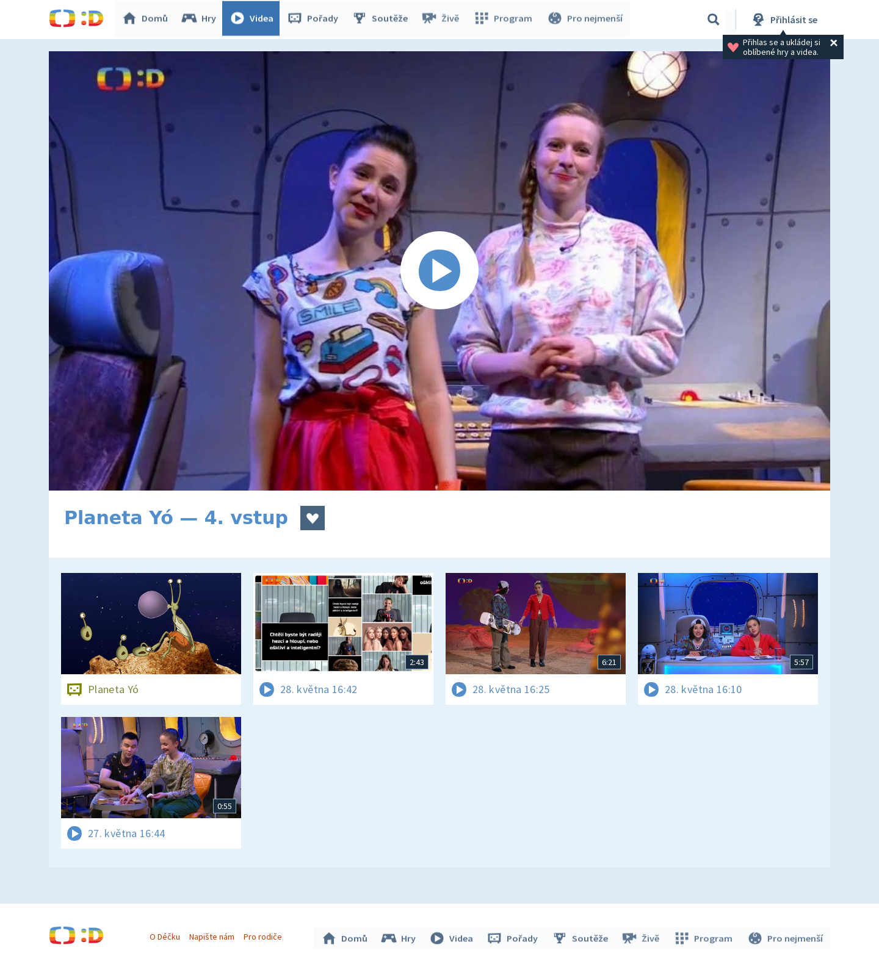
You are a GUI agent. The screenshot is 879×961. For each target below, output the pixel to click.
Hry (201, 19)
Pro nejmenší (584, 19)
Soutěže (382, 19)
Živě (442, 19)
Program (504, 19)
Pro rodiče (264, 935)
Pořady (315, 19)
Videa (254, 19)
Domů (147, 19)
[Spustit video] (439, 271)
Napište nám (213, 935)
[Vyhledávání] (714, 19)
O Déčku (166, 935)
